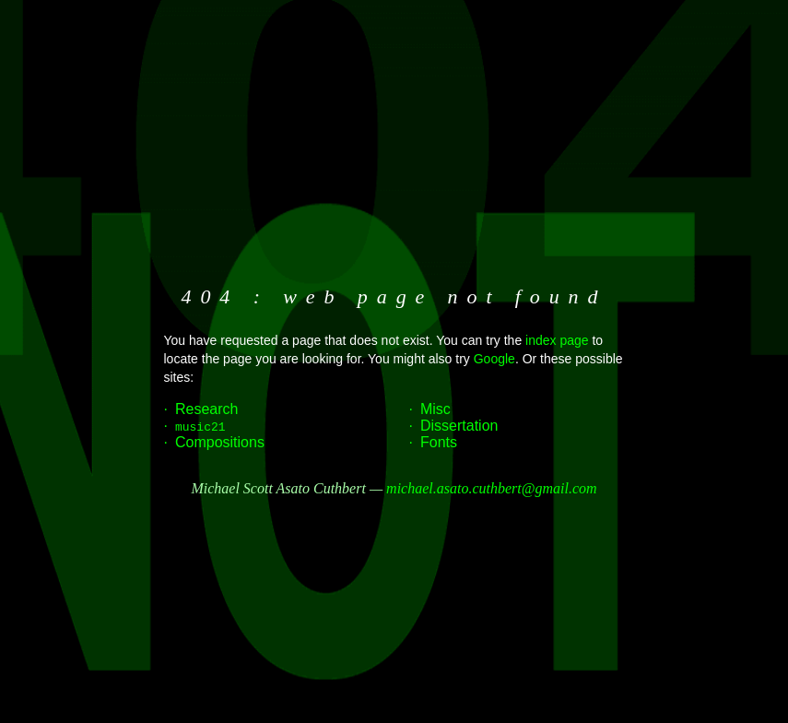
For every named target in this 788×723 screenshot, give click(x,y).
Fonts (438, 442)
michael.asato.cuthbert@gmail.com (491, 488)
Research (206, 409)
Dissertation (459, 425)
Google (494, 358)
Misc (435, 409)
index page (557, 340)
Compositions (220, 442)
